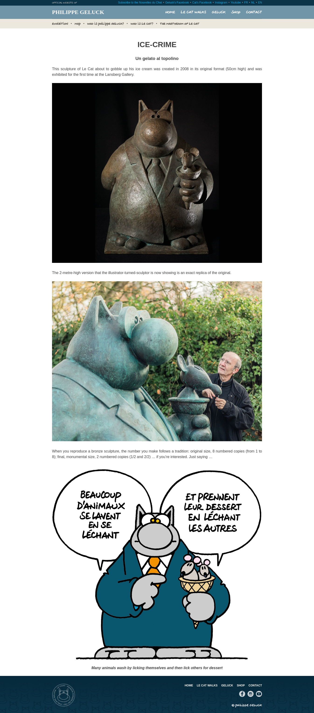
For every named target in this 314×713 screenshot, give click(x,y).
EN (260, 2)
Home (170, 12)
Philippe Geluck (78, 12)
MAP (77, 24)
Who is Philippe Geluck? (105, 24)
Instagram (221, 2)
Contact (254, 12)
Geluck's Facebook (177, 2)
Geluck (219, 12)
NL (253, 2)
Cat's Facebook (202, 2)
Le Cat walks (193, 12)
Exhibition (60, 24)
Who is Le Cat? (142, 24)
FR (246, 2)
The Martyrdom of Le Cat (179, 24)
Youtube (236, 2)
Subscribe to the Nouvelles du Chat (140, 2)
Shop (236, 12)
